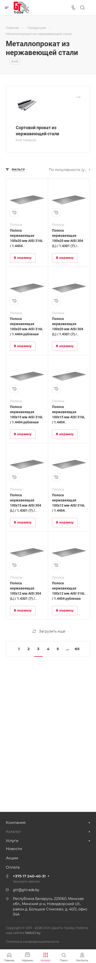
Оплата (13, 867)
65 (77, 648)
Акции (12, 858)
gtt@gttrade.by (26, 890)
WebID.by (33, 933)
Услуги (12, 840)
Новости (14, 848)
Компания (16, 822)
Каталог (13, 831)
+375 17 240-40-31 (29, 876)
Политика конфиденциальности (32, 941)
